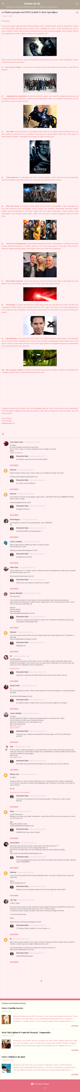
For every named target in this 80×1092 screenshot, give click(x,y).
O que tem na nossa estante (19, 792)
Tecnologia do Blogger (40, 1084)
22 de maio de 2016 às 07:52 (37, 925)
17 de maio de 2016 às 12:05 (31, 593)
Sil (11, 656)
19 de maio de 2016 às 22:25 (25, 872)
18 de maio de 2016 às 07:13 (37, 616)
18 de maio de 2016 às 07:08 (37, 796)
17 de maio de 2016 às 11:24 (27, 567)
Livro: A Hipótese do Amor (13, 1057)
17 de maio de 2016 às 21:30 (22, 746)
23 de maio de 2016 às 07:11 (37, 953)
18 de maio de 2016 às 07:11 (37, 700)
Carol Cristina (14, 843)
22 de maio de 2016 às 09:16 (37, 857)
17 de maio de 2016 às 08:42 (32, 442)
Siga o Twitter (14, 728)
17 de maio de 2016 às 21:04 (30, 713)
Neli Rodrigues (15, 520)
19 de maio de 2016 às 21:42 (28, 843)
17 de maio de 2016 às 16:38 (20, 656)
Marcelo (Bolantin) (16, 593)
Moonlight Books (16, 757)
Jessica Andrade (15, 713)
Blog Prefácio (14, 669)
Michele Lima (14, 774)
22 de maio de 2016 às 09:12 (37, 886)
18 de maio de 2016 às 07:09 (37, 761)
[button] (77, 12)
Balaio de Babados (16, 453)
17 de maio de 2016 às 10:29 (29, 519)
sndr (45, 1088)
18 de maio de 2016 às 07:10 (37, 642)
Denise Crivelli (14, 686)
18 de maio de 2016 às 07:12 (37, 672)
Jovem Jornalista (16, 542)
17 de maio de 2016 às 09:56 (25, 494)
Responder (14, 465)
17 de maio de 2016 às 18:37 (28, 685)
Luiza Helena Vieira (16, 442)
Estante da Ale (32, 3)
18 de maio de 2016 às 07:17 (37, 456)
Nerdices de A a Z (20, 134)
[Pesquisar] (77, 4)
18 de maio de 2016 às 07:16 (37, 480)
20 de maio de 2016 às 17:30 (26, 900)
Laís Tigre (13, 900)
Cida (11, 747)
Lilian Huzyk (14, 567)
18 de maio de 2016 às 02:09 (23, 811)
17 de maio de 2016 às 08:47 (25, 470)
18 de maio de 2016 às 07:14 (37, 579)
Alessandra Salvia (22, 456)
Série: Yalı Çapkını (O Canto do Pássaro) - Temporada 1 (26, 1032)
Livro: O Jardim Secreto (12, 1008)
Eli (10, 939)
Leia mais (74, 1026)
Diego (12, 811)
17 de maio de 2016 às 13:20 (25, 632)
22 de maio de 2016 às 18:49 (20, 939)
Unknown (13, 470)
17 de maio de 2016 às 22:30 (28, 774)
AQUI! (27, 346)
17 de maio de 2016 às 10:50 (31, 541)
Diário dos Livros (15, 726)
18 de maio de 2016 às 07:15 (37, 554)
